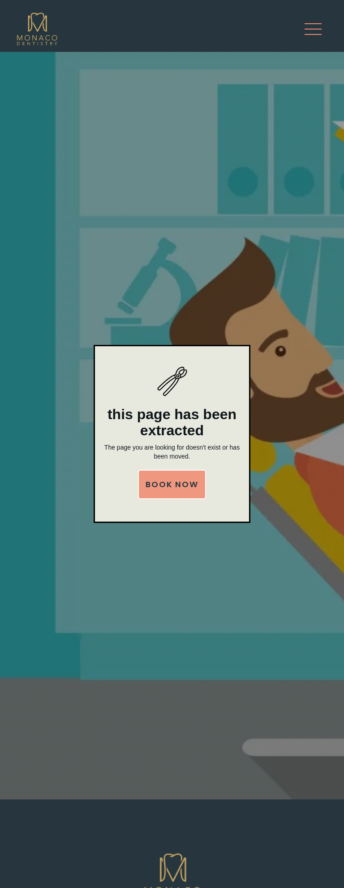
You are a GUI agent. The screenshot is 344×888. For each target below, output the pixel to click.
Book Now (172, 484)
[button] (313, 29)
